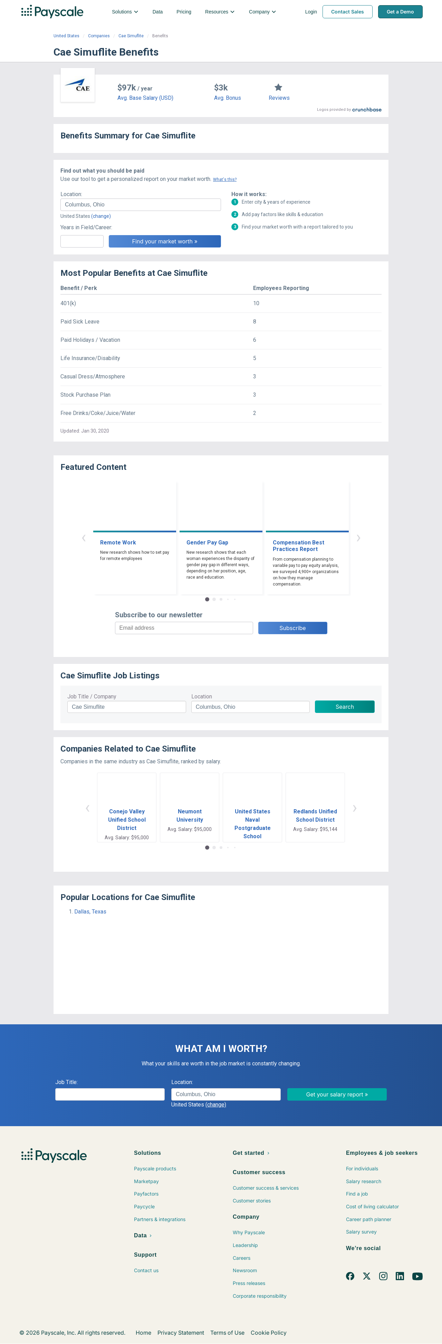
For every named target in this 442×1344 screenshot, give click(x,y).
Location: (71, 194)
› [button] (358, 537)
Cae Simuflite (131, 35)
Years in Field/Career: (86, 227)
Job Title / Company (91, 696)
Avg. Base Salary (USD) (145, 98)
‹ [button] (83, 537)
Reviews (279, 98)
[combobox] (140, 205)
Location (201, 696)
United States (66, 35)
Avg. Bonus (227, 98)
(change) (101, 216)
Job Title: (66, 1082)
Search (345, 706)
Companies (99, 35)
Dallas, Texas (90, 911)
